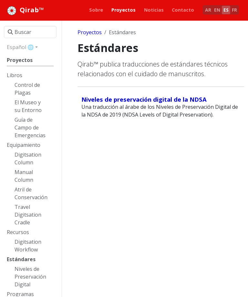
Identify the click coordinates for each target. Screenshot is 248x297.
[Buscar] (30, 32)
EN (217, 10)
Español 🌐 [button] (20, 47)
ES (226, 10)
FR (234, 10)
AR (208, 10)
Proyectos (90, 32)
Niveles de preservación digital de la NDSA (144, 99)
